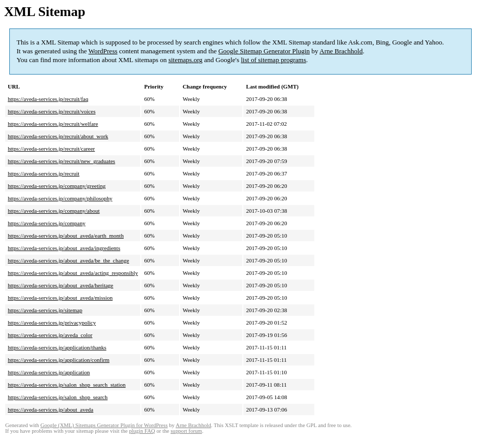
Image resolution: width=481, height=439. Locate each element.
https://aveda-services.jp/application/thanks (57, 347)
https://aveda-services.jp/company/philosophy (60, 198)
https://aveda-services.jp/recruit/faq (48, 99)
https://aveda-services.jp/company (46, 223)
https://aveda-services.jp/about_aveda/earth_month (66, 235)
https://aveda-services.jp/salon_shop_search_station (67, 385)
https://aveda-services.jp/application (49, 372)
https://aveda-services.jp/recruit (43, 173)
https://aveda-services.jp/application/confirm (58, 360)
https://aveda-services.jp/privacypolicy (52, 322)
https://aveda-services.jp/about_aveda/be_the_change (68, 260)
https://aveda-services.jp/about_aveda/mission (60, 298)
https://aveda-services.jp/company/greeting (57, 186)
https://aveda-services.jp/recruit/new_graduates (61, 161)
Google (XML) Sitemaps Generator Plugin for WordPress (104, 425)
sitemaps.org (185, 60)
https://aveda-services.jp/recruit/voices (52, 111)
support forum (186, 431)
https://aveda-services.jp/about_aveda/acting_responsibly (73, 273)
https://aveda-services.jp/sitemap (45, 310)
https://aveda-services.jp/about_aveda (50, 409)
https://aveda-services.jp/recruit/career (51, 148)
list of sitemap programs (273, 60)
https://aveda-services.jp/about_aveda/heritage (60, 285)
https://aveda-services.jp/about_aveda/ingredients (64, 248)
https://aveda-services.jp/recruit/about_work (58, 136)
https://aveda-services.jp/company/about (53, 211)
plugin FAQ (142, 431)
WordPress (103, 51)
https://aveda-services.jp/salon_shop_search (58, 397)
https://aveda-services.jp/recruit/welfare (53, 124)
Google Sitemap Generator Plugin (264, 51)
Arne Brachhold (340, 51)
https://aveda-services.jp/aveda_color (50, 335)
